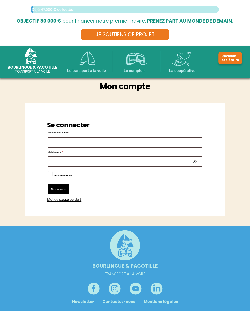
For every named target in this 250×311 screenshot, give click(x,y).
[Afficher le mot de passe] (195, 162)
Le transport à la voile (86, 70)
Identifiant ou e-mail (64, 132)
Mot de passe (61, 151)
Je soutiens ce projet (125, 34)
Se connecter (58, 189)
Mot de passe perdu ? (64, 199)
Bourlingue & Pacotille (32, 67)
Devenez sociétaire (230, 58)
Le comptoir (134, 70)
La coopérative (182, 70)
